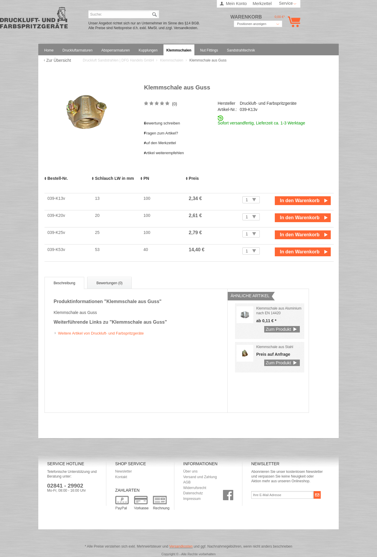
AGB (187, 482)
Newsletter (123, 471)
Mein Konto (236, 3)
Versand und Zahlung (200, 477)
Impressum (192, 499)
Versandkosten (181, 546)
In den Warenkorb (300, 200)
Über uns (190, 471)
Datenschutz (193, 493)
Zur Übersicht (58, 60)
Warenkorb (292, 21)
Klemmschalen (172, 60)
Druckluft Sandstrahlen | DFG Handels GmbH (34, 19)
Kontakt (121, 477)
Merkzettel (262, 3)
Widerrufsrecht (194, 488)
